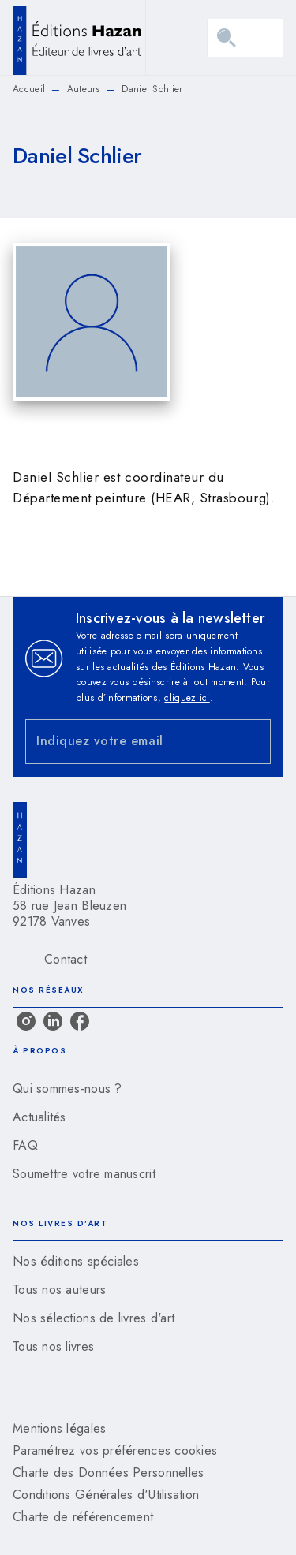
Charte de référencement (83, 1517)
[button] (148, 1089)
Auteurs (83, 89)
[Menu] (245, 38)
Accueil (29, 89)
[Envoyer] (252, 742)
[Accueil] (79, 37)
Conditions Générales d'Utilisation (106, 1495)
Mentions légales (59, 1428)
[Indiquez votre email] (128, 741)
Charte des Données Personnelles (108, 1473)
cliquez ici (186, 698)
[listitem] (26, 1021)
